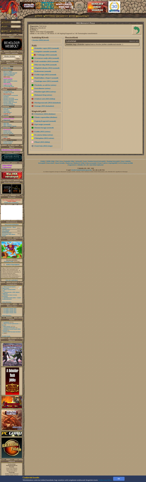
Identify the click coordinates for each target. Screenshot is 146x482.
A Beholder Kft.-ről (82, 165)
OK (119, 479)
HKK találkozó (7, 112)
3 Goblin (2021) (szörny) (42, 131)
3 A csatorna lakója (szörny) (43, 135)
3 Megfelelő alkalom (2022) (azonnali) (47, 68)
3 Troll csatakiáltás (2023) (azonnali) (46, 61)
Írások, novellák (7, 132)
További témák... (6, 336)
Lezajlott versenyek (8, 92)
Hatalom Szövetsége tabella (10, 99)
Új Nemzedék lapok (8, 86)
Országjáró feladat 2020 (9, 312)
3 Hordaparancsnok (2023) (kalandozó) (47, 103)
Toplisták (5, 115)
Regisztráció (72, 165)
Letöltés (5, 137)
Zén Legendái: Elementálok (6, 230)
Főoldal (42, 161)
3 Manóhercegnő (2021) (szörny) (45, 92)
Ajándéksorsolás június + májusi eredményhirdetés (11, 298)
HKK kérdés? (7, 326)
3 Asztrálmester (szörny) (42, 88)
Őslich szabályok (7, 79)
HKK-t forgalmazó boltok (10, 81)
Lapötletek (6, 322)
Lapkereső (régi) (7, 85)
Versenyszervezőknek (9, 105)
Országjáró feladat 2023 (9, 310)
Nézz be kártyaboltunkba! (12, 224)
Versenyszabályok (8, 103)
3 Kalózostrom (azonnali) (42, 71)
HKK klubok (6, 82)
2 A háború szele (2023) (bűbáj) (44, 99)
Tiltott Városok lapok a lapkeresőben (9, 287)
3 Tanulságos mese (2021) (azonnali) (46, 81)
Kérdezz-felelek (7, 143)
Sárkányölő (78, 161)
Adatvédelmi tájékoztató (96, 165)
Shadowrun (69, 163)
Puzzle (85, 161)
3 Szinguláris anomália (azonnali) (45, 51)
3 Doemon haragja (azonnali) (44, 128)
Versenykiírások (7, 91)
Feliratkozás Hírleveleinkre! (11, 150)
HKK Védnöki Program (9, 126)
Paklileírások (6, 130)
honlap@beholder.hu (11, 465)
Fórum (99, 163)
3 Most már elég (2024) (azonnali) (45, 65)
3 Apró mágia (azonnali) (42, 124)
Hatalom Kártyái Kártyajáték (96, 161)
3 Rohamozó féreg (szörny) (43, 95)
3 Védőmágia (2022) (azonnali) (46, 55)
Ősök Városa (59, 161)
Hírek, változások (8, 68)
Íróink (83, 163)
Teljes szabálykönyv (8, 75)
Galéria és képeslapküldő (110, 163)
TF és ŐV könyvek (8, 133)
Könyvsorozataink (91, 163)
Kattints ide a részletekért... (11, 202)
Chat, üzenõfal (7, 108)
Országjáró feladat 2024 (9, 308)
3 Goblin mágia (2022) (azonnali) (45, 75)
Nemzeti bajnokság (8, 100)
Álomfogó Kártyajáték (113, 161)
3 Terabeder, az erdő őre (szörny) (45, 85)
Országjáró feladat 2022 (9, 311)
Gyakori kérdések (8, 141)
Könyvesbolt (50, 163)
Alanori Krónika (60, 163)
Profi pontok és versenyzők (10, 95)
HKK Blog (6, 123)
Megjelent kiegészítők (9, 74)
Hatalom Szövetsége (8, 98)
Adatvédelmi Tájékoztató (7, 166)
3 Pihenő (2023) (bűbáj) (42, 142)
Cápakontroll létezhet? (9, 327)
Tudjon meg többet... (106, 480)
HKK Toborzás (7, 124)
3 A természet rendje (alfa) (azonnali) (46, 58)
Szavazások (6, 111)
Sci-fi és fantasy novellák (125, 163)
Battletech (77, 163)
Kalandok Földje (8, 261)
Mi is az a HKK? (7, 71)
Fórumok (5, 109)
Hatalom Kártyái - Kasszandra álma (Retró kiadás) (8, 234)
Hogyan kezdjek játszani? (10, 72)
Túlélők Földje (50, 161)
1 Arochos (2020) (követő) (40, 40)
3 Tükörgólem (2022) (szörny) (44, 138)
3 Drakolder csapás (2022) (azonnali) (46, 48)
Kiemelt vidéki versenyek (10, 102)
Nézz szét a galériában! (12, 280)
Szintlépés (6, 96)
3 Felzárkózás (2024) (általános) (44, 114)
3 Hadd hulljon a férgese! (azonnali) (46, 78)
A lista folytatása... (7, 302)
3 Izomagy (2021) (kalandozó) (44, 106)
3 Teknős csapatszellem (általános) (45, 117)
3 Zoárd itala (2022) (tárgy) (43, 146)
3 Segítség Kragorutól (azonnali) (45, 121)
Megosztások (6, 120)
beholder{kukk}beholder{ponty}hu (81, 170)
